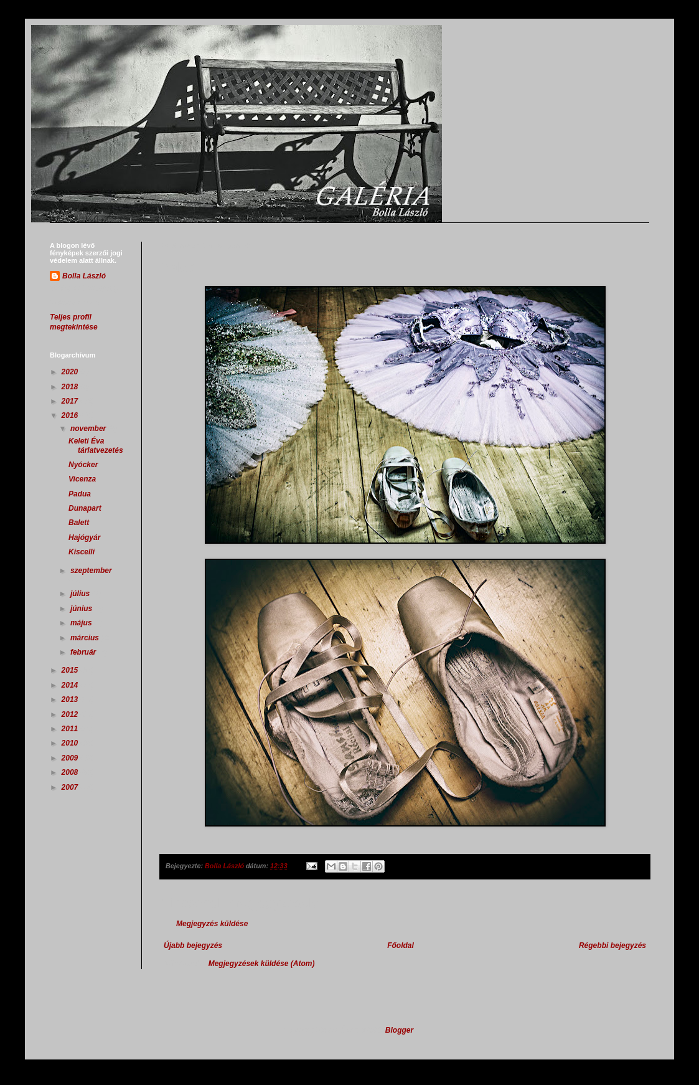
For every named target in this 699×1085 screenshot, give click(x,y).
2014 (71, 685)
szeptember (91, 570)
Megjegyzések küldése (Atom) (262, 963)
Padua (79, 494)
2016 (71, 415)
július (81, 593)
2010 (71, 743)
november (89, 428)
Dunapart (84, 508)
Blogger (399, 1030)
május (82, 622)
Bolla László (84, 276)
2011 (71, 728)
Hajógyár (84, 537)
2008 (71, 772)
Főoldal (400, 945)
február (84, 652)
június (82, 608)
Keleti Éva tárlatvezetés (95, 445)
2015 (71, 670)
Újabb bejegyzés (193, 945)
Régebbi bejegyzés (612, 945)
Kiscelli (81, 551)
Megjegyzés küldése (212, 923)
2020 (71, 371)
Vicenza (82, 479)
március (85, 637)
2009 (71, 758)
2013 (71, 699)
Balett (78, 522)
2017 (71, 401)
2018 (71, 386)
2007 (71, 787)
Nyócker (83, 464)
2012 (71, 714)
